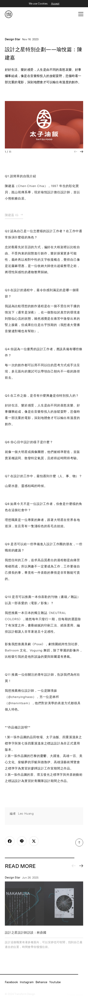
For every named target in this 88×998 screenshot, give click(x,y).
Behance (41, 982)
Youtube (55, 982)
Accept (55, 3)
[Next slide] (81, 151)
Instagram (27, 982)
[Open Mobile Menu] (81, 14)
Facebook (11, 982)
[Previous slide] (73, 867)
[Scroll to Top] (79, 844)
